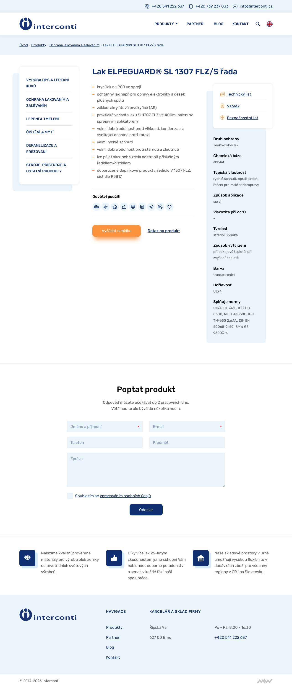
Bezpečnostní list (242, 118)
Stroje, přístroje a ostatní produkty (46, 168)
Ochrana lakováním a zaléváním (74, 45)
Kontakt (240, 24)
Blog (218, 24)
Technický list (239, 94)
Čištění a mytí (40, 132)
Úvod (23, 45)
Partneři (196, 24)
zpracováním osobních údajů (125, 496)
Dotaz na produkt (164, 230)
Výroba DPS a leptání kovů (47, 83)
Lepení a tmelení (42, 119)
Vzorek (233, 106)
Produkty (164, 24)
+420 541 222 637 (230, 637)
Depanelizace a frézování (41, 148)
